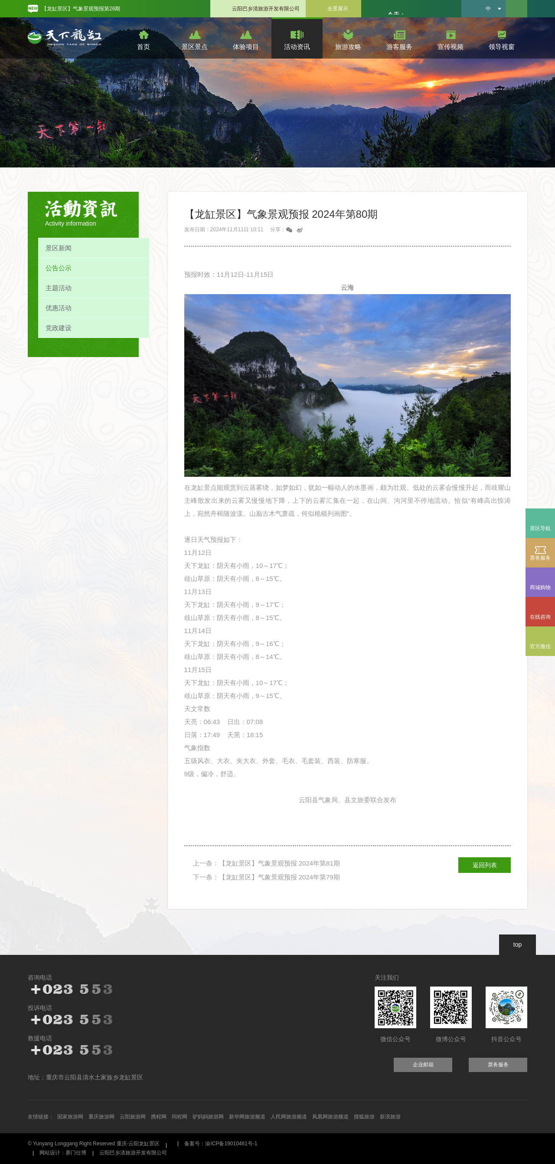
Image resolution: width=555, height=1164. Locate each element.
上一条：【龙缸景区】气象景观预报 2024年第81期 (266, 863)
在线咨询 (540, 617)
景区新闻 (59, 248)
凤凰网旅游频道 (330, 1117)
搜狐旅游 (364, 1117)
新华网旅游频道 (247, 1117)
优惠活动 (59, 307)
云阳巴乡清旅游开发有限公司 (266, 9)
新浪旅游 (390, 1117)
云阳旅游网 (133, 1117)
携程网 (158, 1117)
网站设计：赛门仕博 (62, 1153)
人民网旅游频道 (289, 1117)
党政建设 (59, 327)
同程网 (179, 1117)
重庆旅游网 (101, 1117)
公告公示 (59, 268)
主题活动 (59, 288)
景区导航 (540, 528)
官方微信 (540, 646)
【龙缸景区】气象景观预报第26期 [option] (81, 9)
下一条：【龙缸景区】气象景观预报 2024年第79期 (266, 877)
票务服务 (540, 552)
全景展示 (337, 9)
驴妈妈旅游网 (208, 1117)
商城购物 (540, 582)
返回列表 (485, 865)
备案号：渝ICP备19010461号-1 (220, 1144)
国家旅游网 (70, 1117)
